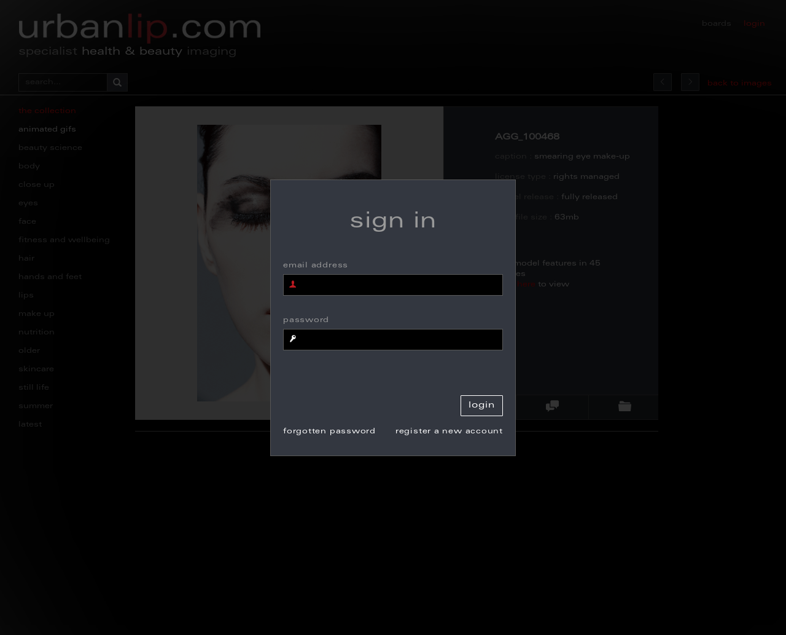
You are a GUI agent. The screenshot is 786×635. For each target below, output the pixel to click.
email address (315, 265)
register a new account (449, 431)
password (306, 320)
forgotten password (329, 431)
